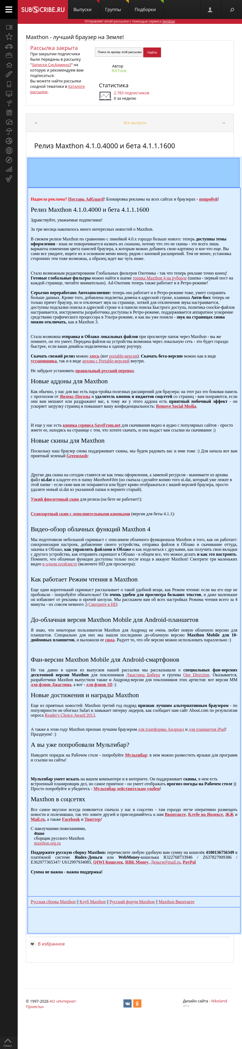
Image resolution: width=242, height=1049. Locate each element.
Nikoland (219, 1000)
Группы (117, 6)
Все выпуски (135, 122)
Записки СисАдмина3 (51, 64)
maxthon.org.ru (47, 843)
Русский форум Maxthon (132, 901)
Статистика (113, 85)
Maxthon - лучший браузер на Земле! (75, 37)
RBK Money (136, 862)
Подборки (149, 6)
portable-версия (123, 356)
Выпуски (86, 6)
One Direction (196, 674)
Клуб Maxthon (92, 901)
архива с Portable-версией (105, 361)
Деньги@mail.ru (166, 862)
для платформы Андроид (161, 729)
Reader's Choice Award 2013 (70, 715)
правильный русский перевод (104, 370)
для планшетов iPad (207, 729)
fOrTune (119, 70)
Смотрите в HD (102, 604)
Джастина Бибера (143, 674)
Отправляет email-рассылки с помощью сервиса (130, 21)
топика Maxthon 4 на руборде (160, 278)
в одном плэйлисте (59, 564)
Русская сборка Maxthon (53, 901)
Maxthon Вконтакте (176, 901)
